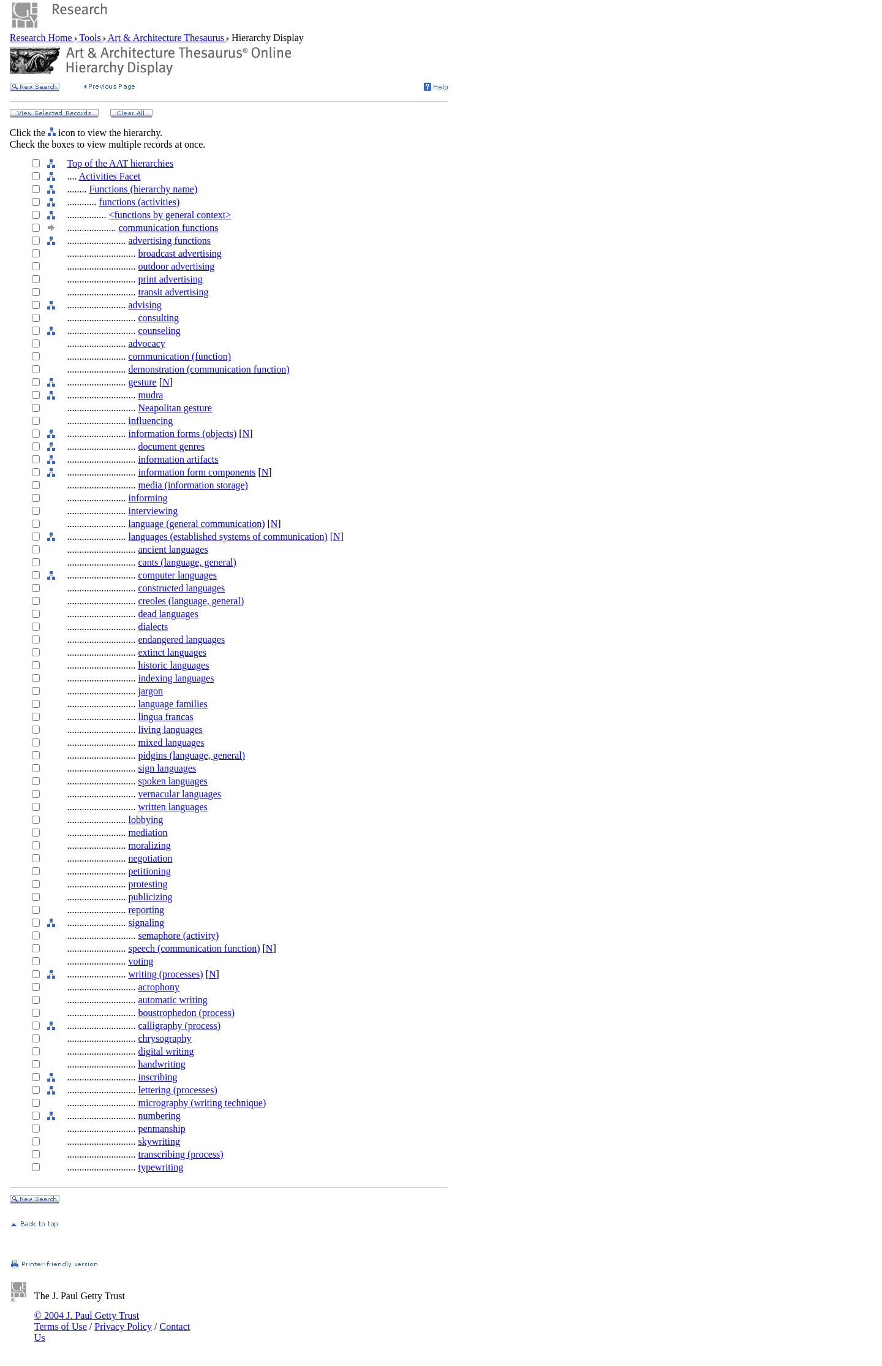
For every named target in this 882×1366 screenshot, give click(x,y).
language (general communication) (196, 523)
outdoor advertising (176, 266)
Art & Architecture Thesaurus (166, 37)
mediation (147, 832)
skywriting (158, 1141)
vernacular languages (179, 794)
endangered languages (181, 639)
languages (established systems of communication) (227, 536)
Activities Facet (110, 176)
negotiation (150, 858)
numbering (159, 1115)
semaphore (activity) (178, 935)
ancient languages (173, 549)
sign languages (167, 768)
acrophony (158, 987)
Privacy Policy (123, 1326)
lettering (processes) (177, 1090)
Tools (90, 37)
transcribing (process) (180, 1154)
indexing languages (176, 678)
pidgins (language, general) (191, 755)
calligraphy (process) (179, 1025)
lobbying (145, 819)
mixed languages (171, 742)
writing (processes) (165, 974)
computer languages (177, 575)
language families (172, 704)
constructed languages (181, 588)
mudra (150, 395)
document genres (171, 446)
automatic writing (172, 1000)
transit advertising (173, 292)
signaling (146, 922)
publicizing (150, 897)
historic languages (173, 665)
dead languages (168, 614)
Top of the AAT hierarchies (120, 163)
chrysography (164, 1038)
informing (147, 498)
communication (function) (179, 356)
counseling (159, 330)
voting (140, 961)
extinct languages (172, 652)
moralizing (149, 845)
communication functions (168, 227)
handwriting (161, 1064)
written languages (172, 807)
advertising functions (169, 240)
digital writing (166, 1051)
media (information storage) (193, 485)
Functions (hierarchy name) (143, 189)
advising (144, 305)
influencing (150, 420)
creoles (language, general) (191, 601)
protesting (147, 884)
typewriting (160, 1167)
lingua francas (165, 716)
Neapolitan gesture (174, 408)
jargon (150, 691)
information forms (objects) (182, 433)
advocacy (146, 343)
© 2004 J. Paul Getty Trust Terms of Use (86, 1321)
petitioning (149, 871)
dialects (153, 626)
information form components (196, 472)
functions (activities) (139, 202)
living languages (170, 729)
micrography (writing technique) (202, 1103)
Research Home (42, 37)
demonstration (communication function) (208, 369)
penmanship (161, 1128)
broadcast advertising (179, 253)
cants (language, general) (187, 562)
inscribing (157, 1077)
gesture (142, 382)
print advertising (170, 279)
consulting (158, 318)
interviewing (153, 511)
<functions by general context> (169, 215)
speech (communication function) (194, 948)
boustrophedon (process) (186, 1012)
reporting (146, 910)
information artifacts (178, 459)
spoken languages (172, 781)
